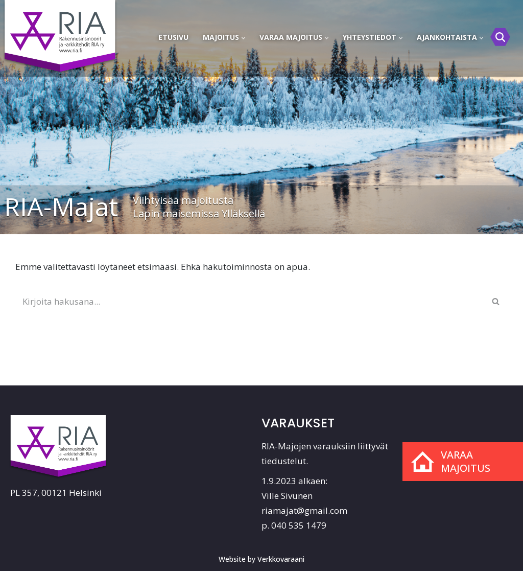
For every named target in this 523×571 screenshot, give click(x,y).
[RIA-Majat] (61, 31)
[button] (243, 38)
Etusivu (173, 37)
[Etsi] (500, 37)
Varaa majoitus (465, 461)
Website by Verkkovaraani (261, 559)
